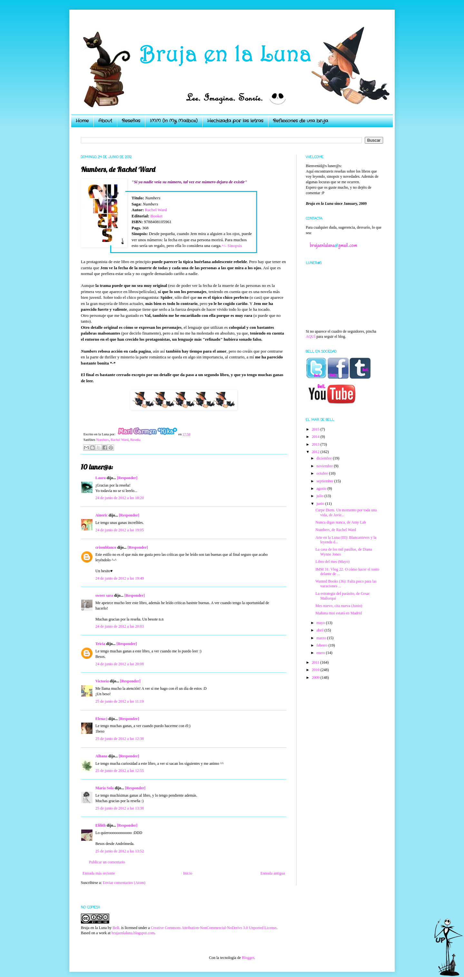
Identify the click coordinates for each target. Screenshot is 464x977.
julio (320, 496)
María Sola (104, 788)
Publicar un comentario (107, 862)
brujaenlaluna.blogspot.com (132, 933)
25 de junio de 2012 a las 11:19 (119, 701)
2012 (316, 452)
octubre (322, 473)
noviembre (325, 466)
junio (320, 503)
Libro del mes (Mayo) (332, 561)
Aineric (101, 515)
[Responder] (127, 478)
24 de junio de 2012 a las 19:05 (119, 530)
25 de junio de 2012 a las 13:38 (119, 808)
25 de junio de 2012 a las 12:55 (119, 770)
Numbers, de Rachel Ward (335, 529)
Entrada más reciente (98, 873)
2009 (316, 677)
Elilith (100, 825)
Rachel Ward (156, 209)
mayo (321, 623)
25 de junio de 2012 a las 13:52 (119, 851)
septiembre (325, 481)
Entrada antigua (272, 873)
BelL (116, 927)
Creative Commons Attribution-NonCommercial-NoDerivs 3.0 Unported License (213, 927)
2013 (316, 444)
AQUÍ (310, 336)
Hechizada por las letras (235, 121)
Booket (156, 215)
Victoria (102, 681)
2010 (316, 670)
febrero (322, 645)
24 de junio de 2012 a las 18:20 (119, 498)
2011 (316, 662)
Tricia (100, 643)
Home (82, 121)
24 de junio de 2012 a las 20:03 (119, 626)
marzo (321, 638)
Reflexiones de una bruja (300, 121)
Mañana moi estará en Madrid (338, 613)
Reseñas (131, 121)
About (105, 121)
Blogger (248, 957)
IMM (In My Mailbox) (174, 121)
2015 (316, 429)
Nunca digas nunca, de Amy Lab (340, 522)
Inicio (187, 873)
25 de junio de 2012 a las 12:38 (119, 738)
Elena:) (101, 718)
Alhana (101, 756)
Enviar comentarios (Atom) (124, 882)
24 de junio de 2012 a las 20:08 (119, 664)
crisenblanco (105, 547)
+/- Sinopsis (231, 245)
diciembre (324, 458)
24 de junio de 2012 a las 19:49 (119, 578)
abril (320, 630)
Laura (100, 478)
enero (321, 652)
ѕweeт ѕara (104, 595)
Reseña (135, 439)
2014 (316, 436)
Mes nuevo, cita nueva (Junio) (338, 605)
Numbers (102, 439)
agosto (321, 488)
